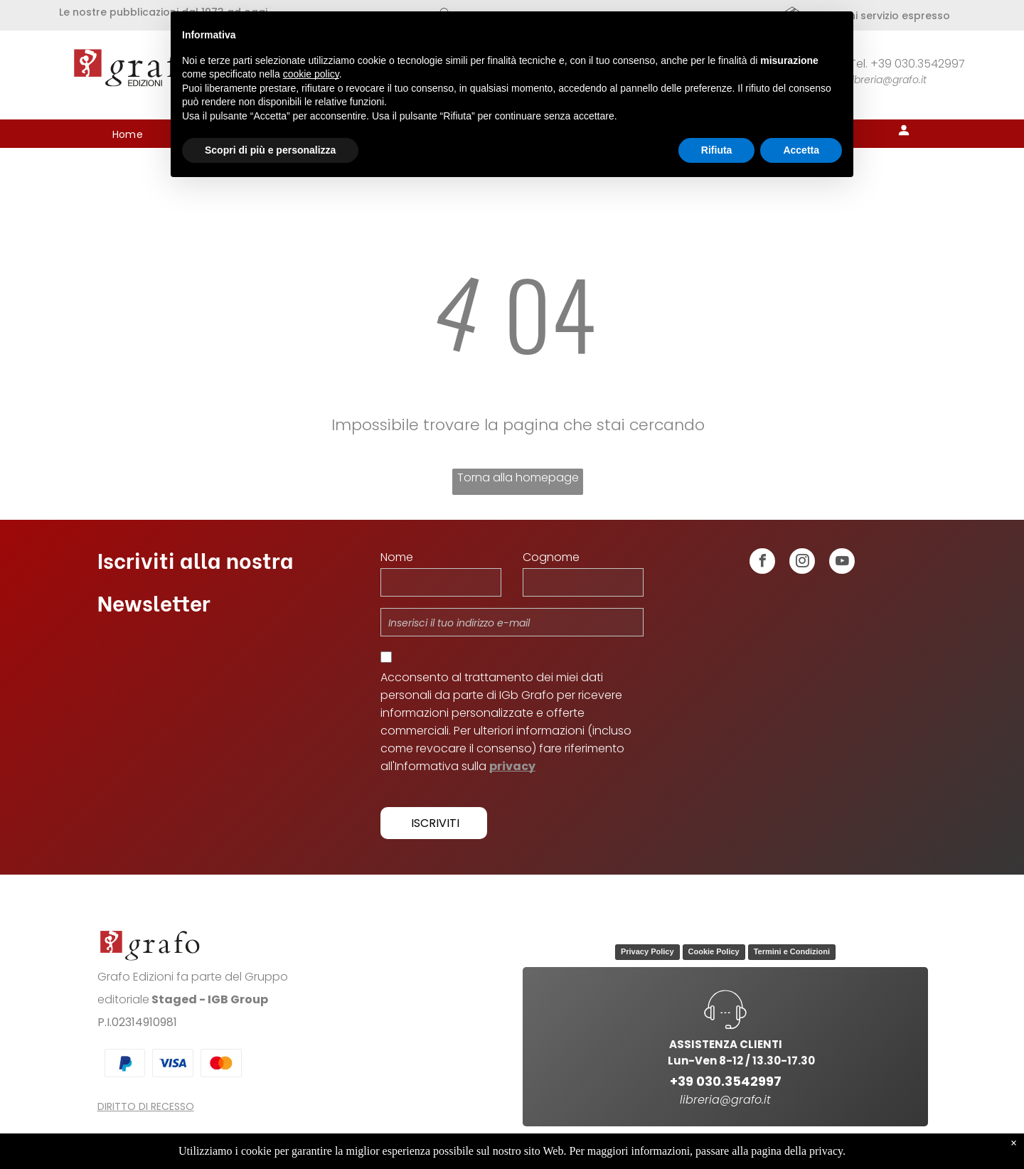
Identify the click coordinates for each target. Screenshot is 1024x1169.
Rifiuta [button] (716, 150)
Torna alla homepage (518, 477)
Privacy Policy (647, 951)
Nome (396, 557)
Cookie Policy (714, 951)
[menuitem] (128, 134)
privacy (512, 766)
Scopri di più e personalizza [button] (270, 150)
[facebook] (762, 562)
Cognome (551, 557)
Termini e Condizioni (792, 951)
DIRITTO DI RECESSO (145, 1106)
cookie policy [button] (311, 74)
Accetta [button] (801, 150)
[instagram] (802, 562)
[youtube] (842, 562)
